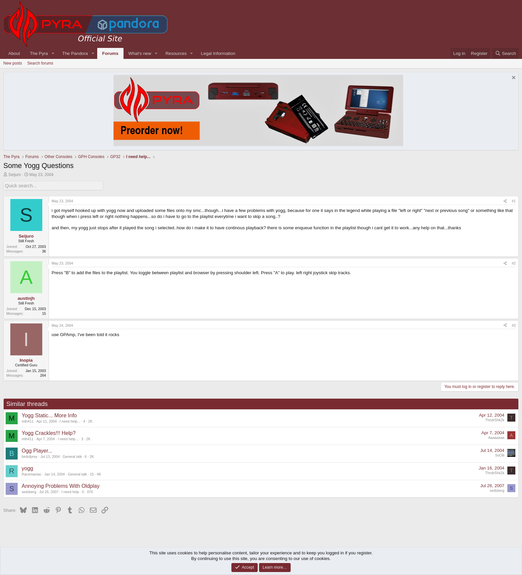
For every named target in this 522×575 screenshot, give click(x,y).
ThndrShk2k (494, 420)
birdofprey (29, 456)
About (14, 53)
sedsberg (29, 491)
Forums (110, 53)
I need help (70, 491)
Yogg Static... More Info (49, 415)
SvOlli (499, 455)
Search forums (40, 63)
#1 (514, 201)
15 (92, 474)
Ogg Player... (37, 450)
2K (90, 421)
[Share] (505, 201)
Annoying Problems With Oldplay (61, 485)
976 (90, 491)
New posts (12, 63)
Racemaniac (31, 474)
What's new (140, 53)
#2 (514, 263)
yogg (27, 468)
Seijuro (14, 174)
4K (99, 474)
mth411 (28, 421)
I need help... (70, 421)
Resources (176, 53)
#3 (514, 325)
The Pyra (39, 53)
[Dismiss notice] (513, 78)
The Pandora (75, 53)
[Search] (505, 53)
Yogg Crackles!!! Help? (49, 433)
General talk (72, 456)
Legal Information (218, 53)
